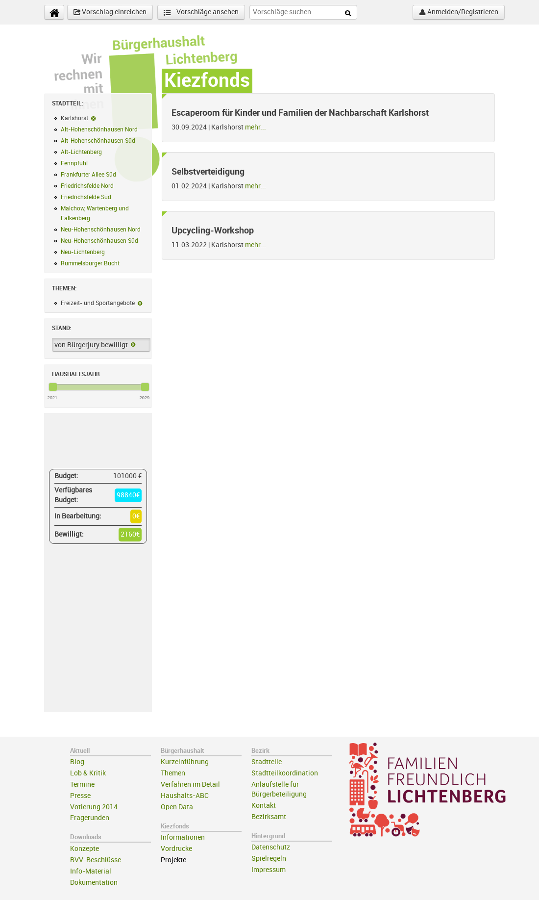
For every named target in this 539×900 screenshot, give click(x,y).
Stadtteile (266, 762)
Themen (173, 773)
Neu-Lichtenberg (83, 252)
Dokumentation (94, 882)
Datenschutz (270, 847)
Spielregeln (268, 858)
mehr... (255, 127)
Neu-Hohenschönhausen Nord (101, 229)
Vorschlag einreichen (110, 12)
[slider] (53, 387)
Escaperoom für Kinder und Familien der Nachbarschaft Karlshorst (300, 113)
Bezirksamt (268, 817)
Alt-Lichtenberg (81, 152)
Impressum (268, 870)
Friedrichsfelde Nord (87, 185)
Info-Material (90, 871)
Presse (80, 795)
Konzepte (84, 848)
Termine (82, 784)
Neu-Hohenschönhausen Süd (99, 240)
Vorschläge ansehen (201, 12)
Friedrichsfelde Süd (86, 197)
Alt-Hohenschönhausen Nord (99, 129)
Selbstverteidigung (208, 172)
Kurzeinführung (185, 762)
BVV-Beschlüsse (95, 860)
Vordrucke (176, 848)
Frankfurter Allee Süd (88, 174)
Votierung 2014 (94, 807)
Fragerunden (89, 818)
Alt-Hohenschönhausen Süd (98, 140)
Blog (77, 762)
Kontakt (263, 805)
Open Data (177, 807)
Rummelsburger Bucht (90, 263)
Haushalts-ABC (185, 795)
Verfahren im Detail (190, 784)
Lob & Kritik (88, 773)
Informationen (183, 837)
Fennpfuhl (74, 163)
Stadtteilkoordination (284, 773)
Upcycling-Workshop (213, 230)
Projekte (173, 860)
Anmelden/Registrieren (458, 12)
